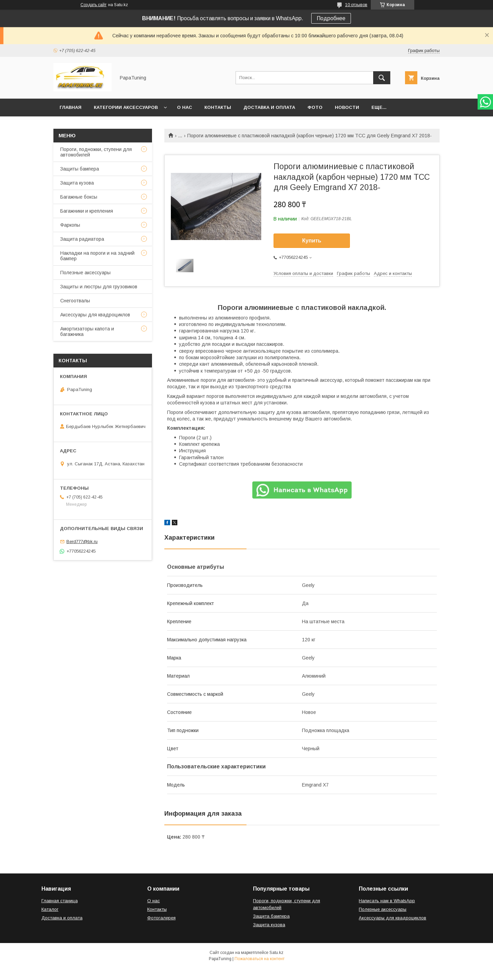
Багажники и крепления (86, 211)
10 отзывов (356, 4)
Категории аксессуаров (126, 107)
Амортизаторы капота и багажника (87, 331)
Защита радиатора (82, 239)
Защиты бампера (79, 169)
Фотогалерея (161, 917)
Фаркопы (70, 225)
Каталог (50, 909)
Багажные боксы (78, 197)
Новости (347, 107)
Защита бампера (271, 916)
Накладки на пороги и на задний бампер (97, 255)
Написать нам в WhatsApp (387, 900)
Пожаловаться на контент (260, 958)
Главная (70, 107)
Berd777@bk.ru (82, 541)
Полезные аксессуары (85, 272)
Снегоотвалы (75, 300)
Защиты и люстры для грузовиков (98, 286)
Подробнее (331, 18)
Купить (311, 240)
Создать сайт (93, 4)
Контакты (217, 107)
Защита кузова (77, 183)
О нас (184, 107)
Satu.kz (276, 952)
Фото (315, 107)
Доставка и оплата (269, 107)
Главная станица (59, 900)
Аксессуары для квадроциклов (95, 314)
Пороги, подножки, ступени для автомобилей (96, 152)
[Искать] (381, 77)
